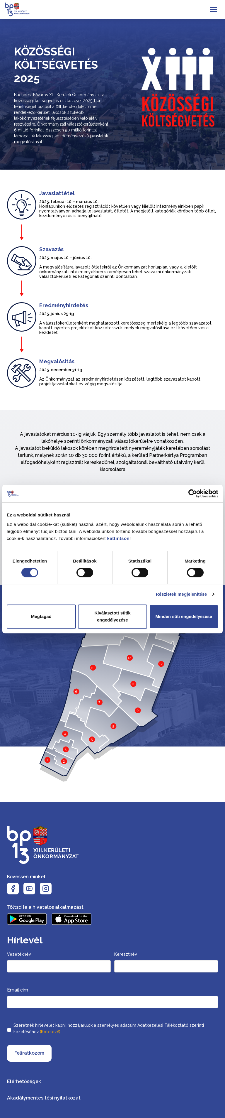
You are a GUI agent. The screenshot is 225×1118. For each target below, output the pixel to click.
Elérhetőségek (24, 1081)
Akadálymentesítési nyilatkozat (44, 1098)
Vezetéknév (19, 954)
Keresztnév (125, 954)
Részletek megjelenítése (181, 594)
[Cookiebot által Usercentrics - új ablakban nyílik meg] (192, 493)
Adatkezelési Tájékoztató (162, 1025)
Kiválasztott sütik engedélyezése (112, 616)
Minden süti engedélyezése (183, 616)
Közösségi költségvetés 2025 (56, 65)
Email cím (17, 990)
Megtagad (41, 616)
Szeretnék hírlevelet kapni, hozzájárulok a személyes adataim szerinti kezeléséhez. (108, 1029)
